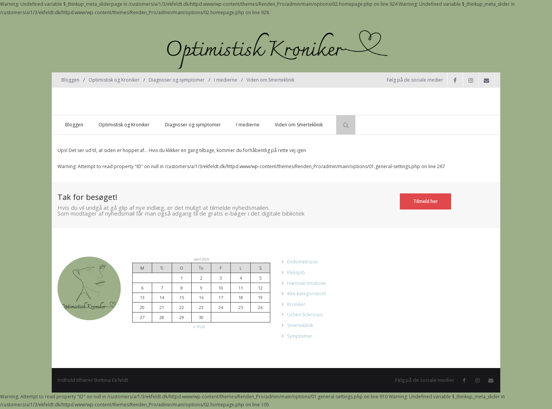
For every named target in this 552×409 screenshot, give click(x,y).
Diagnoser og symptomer (177, 80)
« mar (199, 326)
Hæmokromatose (306, 283)
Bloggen (70, 80)
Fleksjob (296, 272)
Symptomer (299, 336)
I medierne (225, 80)
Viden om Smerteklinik (270, 80)
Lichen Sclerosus (305, 314)
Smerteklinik (300, 325)
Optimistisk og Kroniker (114, 80)
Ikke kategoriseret (306, 293)
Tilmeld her (425, 201)
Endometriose (302, 261)
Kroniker (296, 304)
